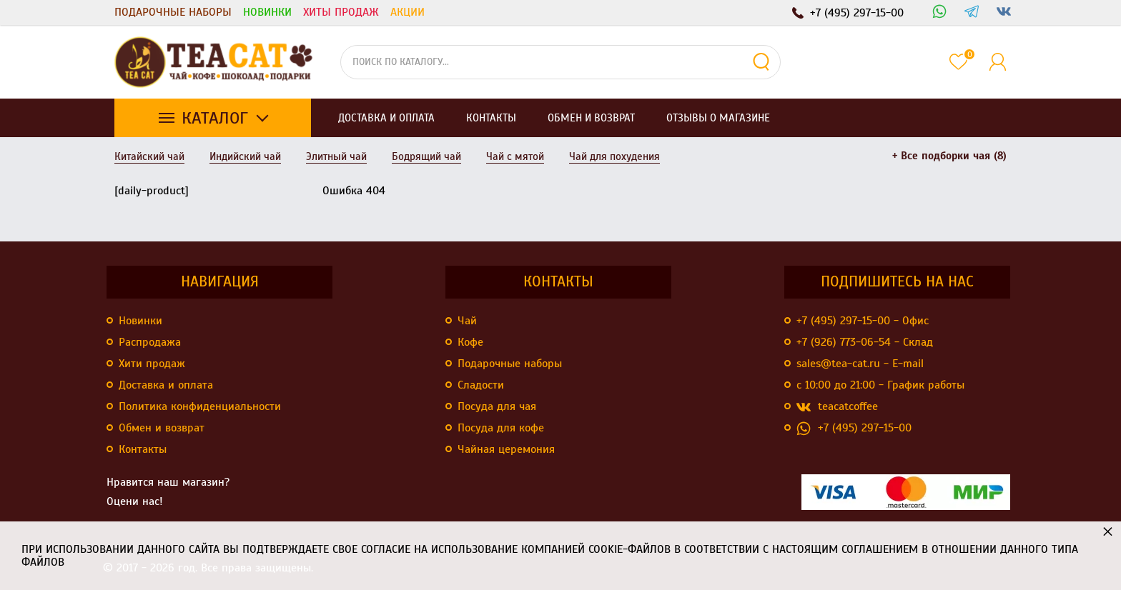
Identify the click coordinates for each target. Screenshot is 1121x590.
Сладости (481, 385)
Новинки (267, 12)
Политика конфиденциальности (200, 406)
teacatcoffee (837, 406)
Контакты (143, 449)
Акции (407, 12)
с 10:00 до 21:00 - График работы (880, 385)
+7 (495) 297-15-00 (854, 428)
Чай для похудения (614, 156)
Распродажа (150, 342)
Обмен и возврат (161, 428)
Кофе (470, 342)
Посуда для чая (497, 406)
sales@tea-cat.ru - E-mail (860, 363)
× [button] (1108, 531)
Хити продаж (152, 363)
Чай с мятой (515, 156)
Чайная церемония (506, 449)
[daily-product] (151, 191)
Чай (467, 321)
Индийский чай (245, 156)
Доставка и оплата (166, 385)
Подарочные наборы (173, 12)
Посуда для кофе (501, 428)
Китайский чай (149, 156)
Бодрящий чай (426, 156)
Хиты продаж (341, 12)
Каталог (215, 118)
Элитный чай (336, 156)
